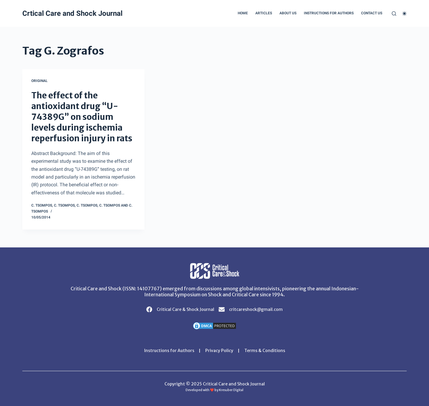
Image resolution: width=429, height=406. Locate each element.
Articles (263, 13)
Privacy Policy (219, 350)
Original (39, 81)
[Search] (394, 13)
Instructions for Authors (329, 13)
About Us (287, 13)
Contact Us (371, 13)
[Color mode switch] (404, 13)
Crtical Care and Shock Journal (72, 13)
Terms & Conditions (264, 350)
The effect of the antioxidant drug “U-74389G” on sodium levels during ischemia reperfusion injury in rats (81, 117)
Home (243, 13)
